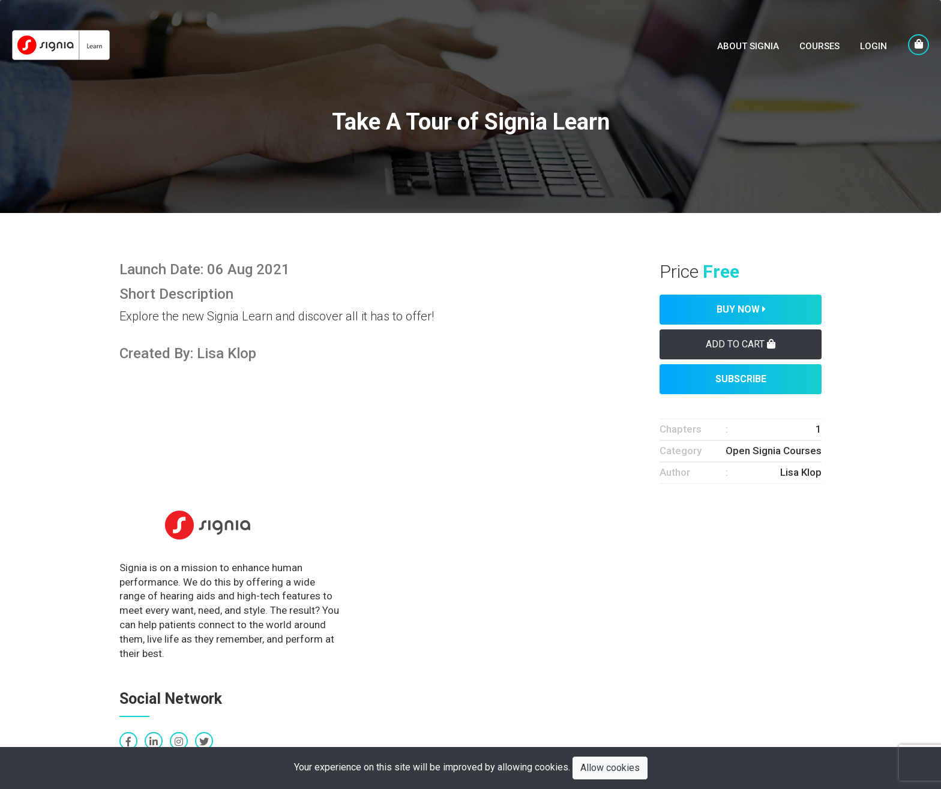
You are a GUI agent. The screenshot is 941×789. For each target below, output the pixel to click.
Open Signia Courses (774, 451)
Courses (819, 46)
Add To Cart (740, 344)
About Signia (748, 46)
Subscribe (740, 379)
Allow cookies (610, 767)
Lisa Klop (801, 472)
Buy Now (741, 309)
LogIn (873, 46)
